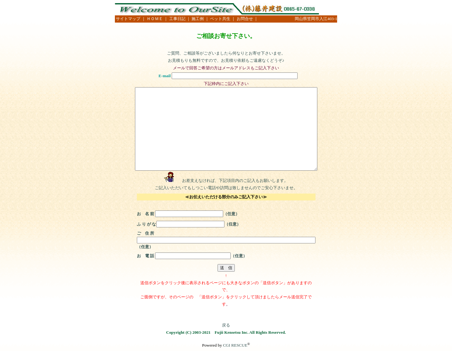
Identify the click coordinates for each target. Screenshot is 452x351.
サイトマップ (128, 18)
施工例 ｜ (200, 18)
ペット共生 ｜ (222, 18)
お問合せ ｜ (247, 18)
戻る (226, 325)
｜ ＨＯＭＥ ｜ (154, 18)
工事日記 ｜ (180, 18)
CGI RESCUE (235, 345)
